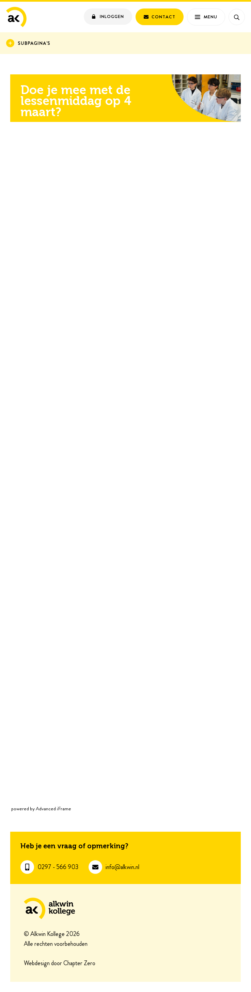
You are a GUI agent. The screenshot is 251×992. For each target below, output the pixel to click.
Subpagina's (34, 43)
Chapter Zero (79, 964)
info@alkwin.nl (122, 867)
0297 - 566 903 (57, 867)
